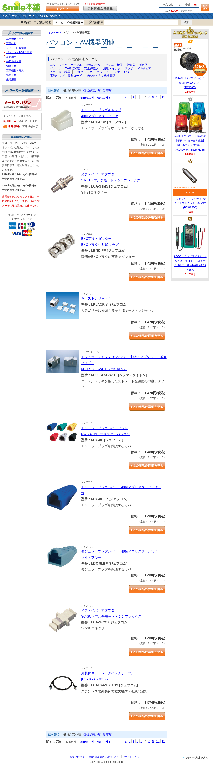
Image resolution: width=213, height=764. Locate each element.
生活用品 (11, 79)
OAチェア (144, 68)
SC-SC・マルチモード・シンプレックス (111, 616)
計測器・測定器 (137, 65)
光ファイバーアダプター (99, 174)
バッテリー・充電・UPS (113, 72)
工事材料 (11, 43)
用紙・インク (112, 68)
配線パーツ (93, 65)
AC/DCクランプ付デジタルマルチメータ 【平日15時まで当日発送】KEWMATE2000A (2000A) (190, 246)
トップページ (9, 15)
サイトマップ (131, 756)
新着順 (107, 90)
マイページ (27, 15)
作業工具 (11, 74)
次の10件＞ (103, 97)
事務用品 (11, 56)
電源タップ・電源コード (66, 75)
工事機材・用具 (15, 38)
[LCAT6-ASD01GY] (95, 679)
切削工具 (11, 65)
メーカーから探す (21, 90)
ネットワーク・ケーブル (66, 65)
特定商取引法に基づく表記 (104, 756)
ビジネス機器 (114, 65)
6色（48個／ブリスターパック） (105, 434)
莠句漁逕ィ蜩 (13, 61)
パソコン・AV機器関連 (65, 68)
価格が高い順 (92, 90)
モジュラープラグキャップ (101, 110)
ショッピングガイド (49, 15)
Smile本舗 (22, 6)
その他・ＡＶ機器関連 (100, 75)
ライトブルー (91, 557)
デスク (129, 68)
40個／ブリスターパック (99, 116)
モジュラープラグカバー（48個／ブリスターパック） (121, 487)
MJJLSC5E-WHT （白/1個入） (104, 369)
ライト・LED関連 (16, 48)
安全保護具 (91, 68)
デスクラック (83, 72)
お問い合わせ (76, 756)
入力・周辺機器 (60, 72)
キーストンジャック (96, 298)
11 (163, 97)
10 (158, 97)
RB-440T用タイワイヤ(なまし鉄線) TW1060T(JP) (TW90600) (190, 66)
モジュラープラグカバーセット (104, 428)
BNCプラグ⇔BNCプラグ (100, 245)
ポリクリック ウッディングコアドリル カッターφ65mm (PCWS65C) (190, 186)
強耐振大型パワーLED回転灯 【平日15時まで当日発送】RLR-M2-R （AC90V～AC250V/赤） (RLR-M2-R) (190, 126)
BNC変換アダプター (96, 238)
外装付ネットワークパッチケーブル (107, 673)
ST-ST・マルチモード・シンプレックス (110, 180)
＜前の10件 (86, 97)
